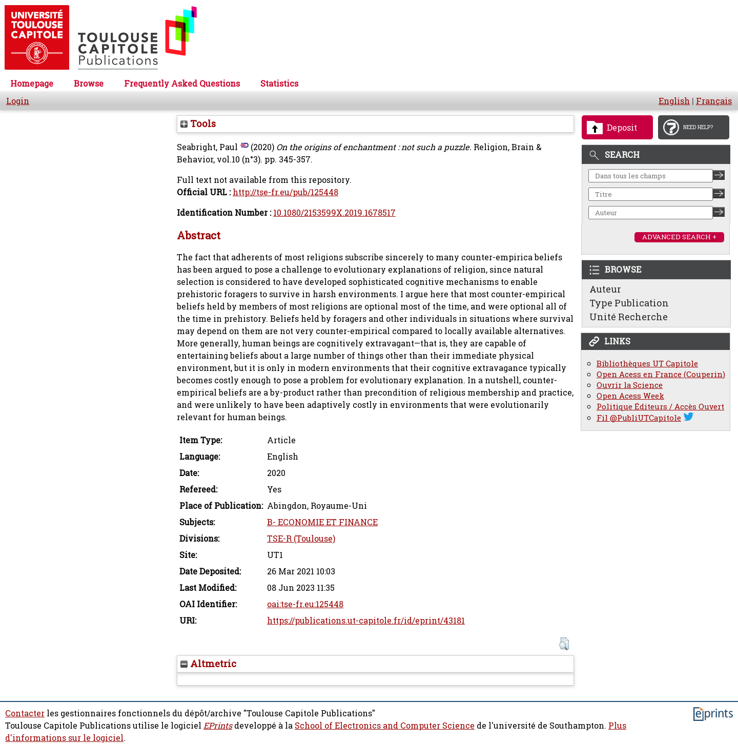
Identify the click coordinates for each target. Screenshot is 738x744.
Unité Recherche (628, 317)
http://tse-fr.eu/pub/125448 (285, 192)
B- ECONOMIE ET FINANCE (322, 522)
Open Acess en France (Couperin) (661, 374)
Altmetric (208, 663)
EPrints (217, 725)
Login (17, 101)
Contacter (25, 713)
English (674, 101)
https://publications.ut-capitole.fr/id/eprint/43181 (366, 620)
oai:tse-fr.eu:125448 (305, 604)
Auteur (605, 289)
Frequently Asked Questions (182, 83)
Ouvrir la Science (630, 385)
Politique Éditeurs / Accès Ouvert (660, 406)
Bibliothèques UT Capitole (647, 363)
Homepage (31, 83)
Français (714, 101)
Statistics (279, 83)
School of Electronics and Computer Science (385, 725)
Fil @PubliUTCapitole (639, 417)
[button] (564, 643)
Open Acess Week (630, 395)
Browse (89, 83)
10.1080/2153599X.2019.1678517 (334, 212)
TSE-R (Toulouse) (301, 538)
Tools (198, 123)
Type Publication (629, 303)
